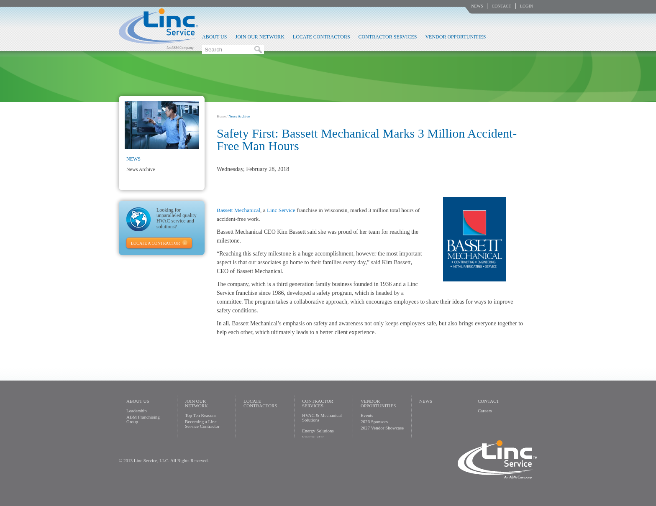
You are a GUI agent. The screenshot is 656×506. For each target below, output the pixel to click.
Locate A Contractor (155, 243)
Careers (485, 410)
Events (367, 415)
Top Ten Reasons (200, 415)
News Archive (140, 169)
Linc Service (158, 29)
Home (221, 116)
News (477, 6)
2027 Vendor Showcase (382, 427)
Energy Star (313, 437)
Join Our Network (259, 37)
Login (526, 6)
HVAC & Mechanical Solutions (322, 417)
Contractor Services (388, 37)
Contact (501, 6)
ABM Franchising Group (143, 419)
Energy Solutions (318, 430)
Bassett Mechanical (238, 210)
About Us (214, 37)
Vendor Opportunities (455, 37)
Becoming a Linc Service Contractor (202, 424)
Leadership (136, 410)
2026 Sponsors (374, 421)
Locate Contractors (321, 37)
